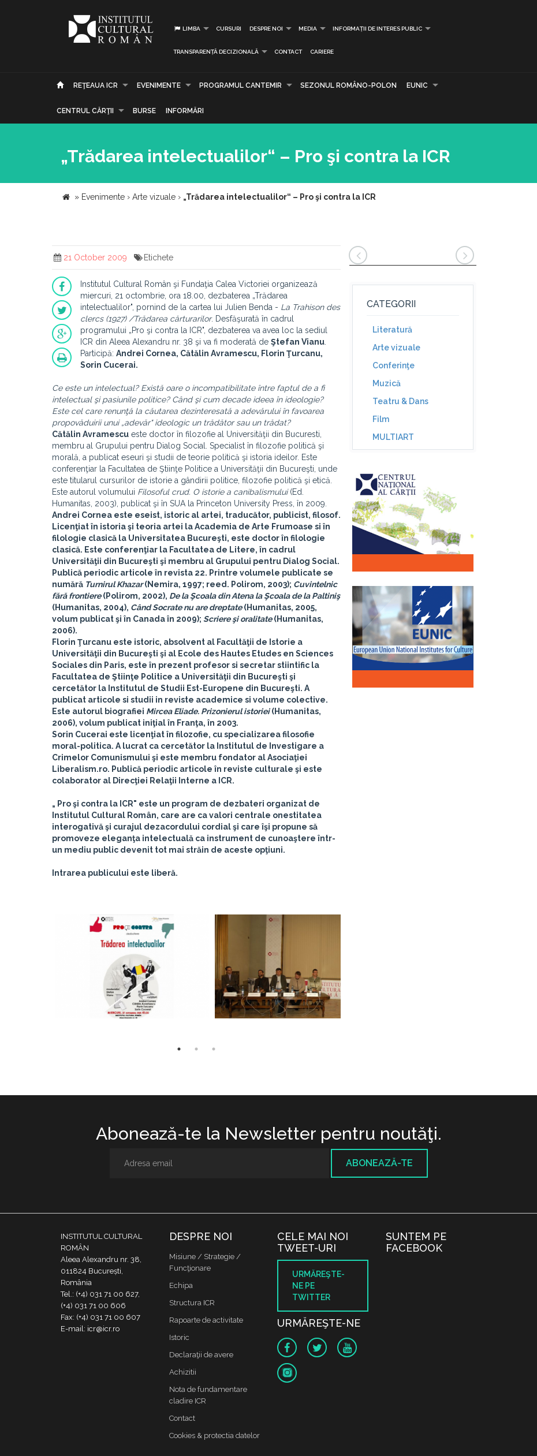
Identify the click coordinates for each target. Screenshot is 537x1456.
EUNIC (417, 85)
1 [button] (179, 1049)
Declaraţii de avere (201, 1354)
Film (380, 419)
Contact (288, 51)
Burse (144, 111)
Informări (185, 111)
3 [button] (213, 1049)
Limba (186, 28)
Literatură (392, 329)
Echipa (181, 1285)
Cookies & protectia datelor (214, 1435)
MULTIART (393, 437)
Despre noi (266, 28)
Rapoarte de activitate (206, 1320)
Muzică (386, 383)
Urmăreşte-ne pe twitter (318, 1286)
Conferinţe (393, 365)
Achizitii (182, 1372)
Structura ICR (192, 1302)
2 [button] (196, 1049)
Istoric (179, 1337)
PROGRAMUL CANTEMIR (240, 85)
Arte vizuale (396, 347)
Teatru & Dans (400, 401)
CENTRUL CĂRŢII (85, 111)
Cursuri (228, 28)
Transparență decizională (216, 51)
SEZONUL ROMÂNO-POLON (348, 85)
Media (308, 28)
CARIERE (322, 51)
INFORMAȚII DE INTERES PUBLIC (377, 28)
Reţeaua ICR (95, 85)
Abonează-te (379, 1163)
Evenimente (159, 85)
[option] (132, 967)
